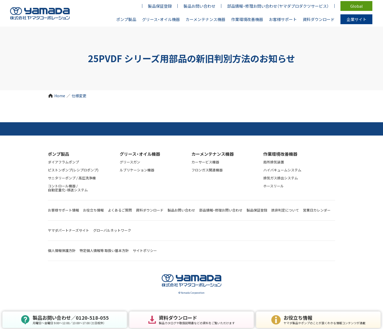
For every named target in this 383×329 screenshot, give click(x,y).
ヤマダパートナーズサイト (68, 230)
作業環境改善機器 (280, 154)
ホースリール (273, 185)
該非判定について (285, 210)
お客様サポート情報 (63, 210)
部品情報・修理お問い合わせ (221, 210)
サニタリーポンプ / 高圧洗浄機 (72, 177)
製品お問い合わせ (181, 210)
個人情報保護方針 (62, 250)
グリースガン (130, 161)
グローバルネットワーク (112, 230)
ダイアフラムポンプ (63, 161)
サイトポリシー (145, 250)
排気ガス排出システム (280, 177)
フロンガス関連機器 (207, 169)
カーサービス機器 (205, 161)
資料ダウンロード (150, 210)
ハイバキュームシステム (282, 169)
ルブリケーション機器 (137, 169)
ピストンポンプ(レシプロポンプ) (73, 169)
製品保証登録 (257, 210)
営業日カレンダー (317, 210)
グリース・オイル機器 (140, 154)
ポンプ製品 (58, 154)
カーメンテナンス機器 (213, 154)
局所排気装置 (273, 161)
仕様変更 (79, 95)
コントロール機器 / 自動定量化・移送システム (68, 187)
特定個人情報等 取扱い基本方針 (104, 250)
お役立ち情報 (93, 210)
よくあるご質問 (120, 210)
